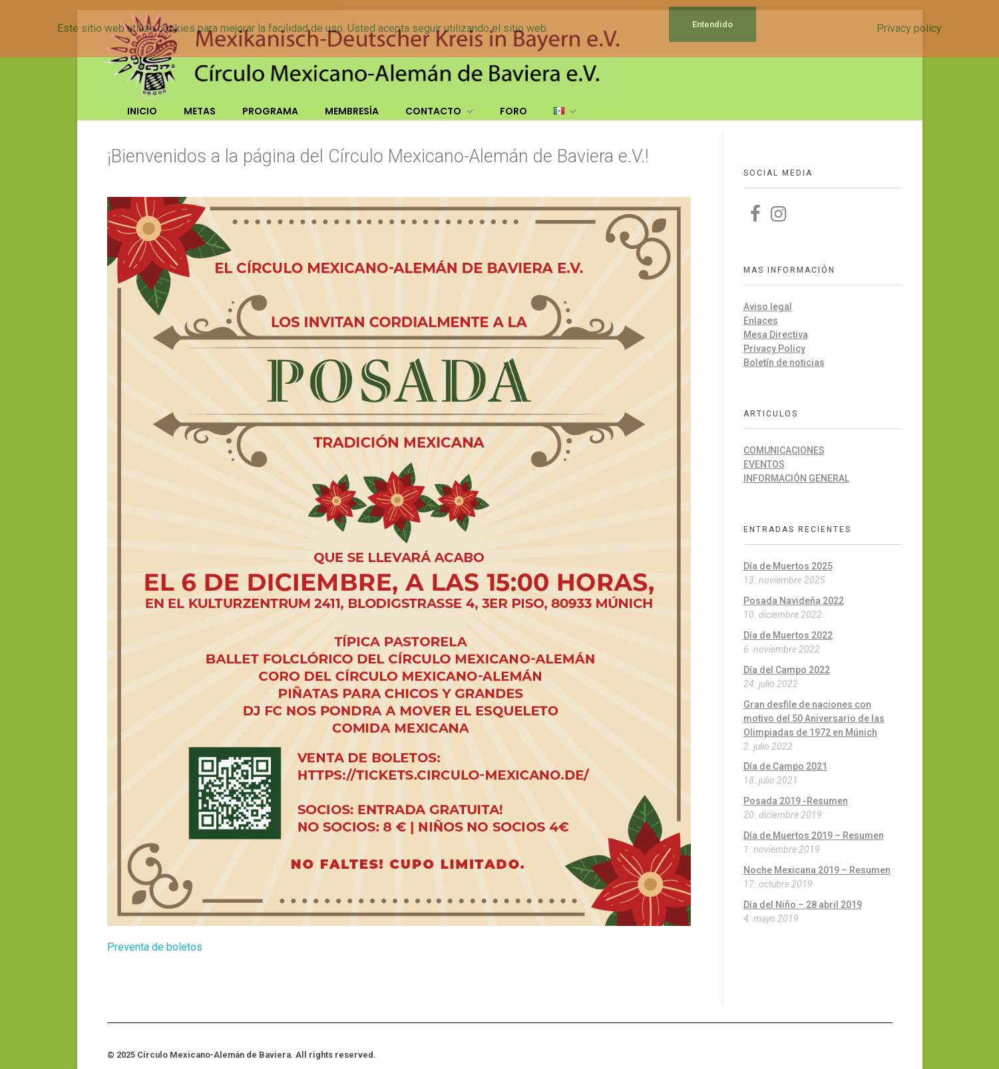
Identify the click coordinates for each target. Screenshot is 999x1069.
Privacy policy (909, 28)
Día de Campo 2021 (785, 766)
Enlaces (760, 320)
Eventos (764, 464)
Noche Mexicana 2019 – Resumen (817, 870)
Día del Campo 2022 (786, 670)
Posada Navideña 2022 (793, 600)
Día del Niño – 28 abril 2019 (802, 904)
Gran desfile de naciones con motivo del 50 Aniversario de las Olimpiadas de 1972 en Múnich (814, 718)
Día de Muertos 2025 (788, 566)
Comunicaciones (784, 450)
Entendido (712, 24)
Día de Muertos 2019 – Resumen (813, 835)
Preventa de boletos (154, 947)
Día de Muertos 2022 (788, 635)
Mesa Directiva (775, 334)
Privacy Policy (774, 348)
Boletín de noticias (784, 362)
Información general (796, 478)
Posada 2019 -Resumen (795, 801)
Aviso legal (767, 306)
